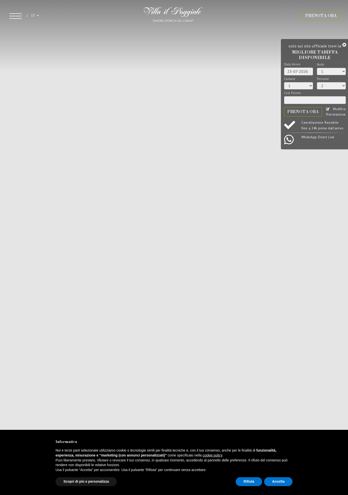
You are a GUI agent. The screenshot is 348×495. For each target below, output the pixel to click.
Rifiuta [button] (249, 481)
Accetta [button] (278, 481)
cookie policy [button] (212, 455)
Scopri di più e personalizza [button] (86, 481)
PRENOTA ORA (321, 15)
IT (33, 15)
